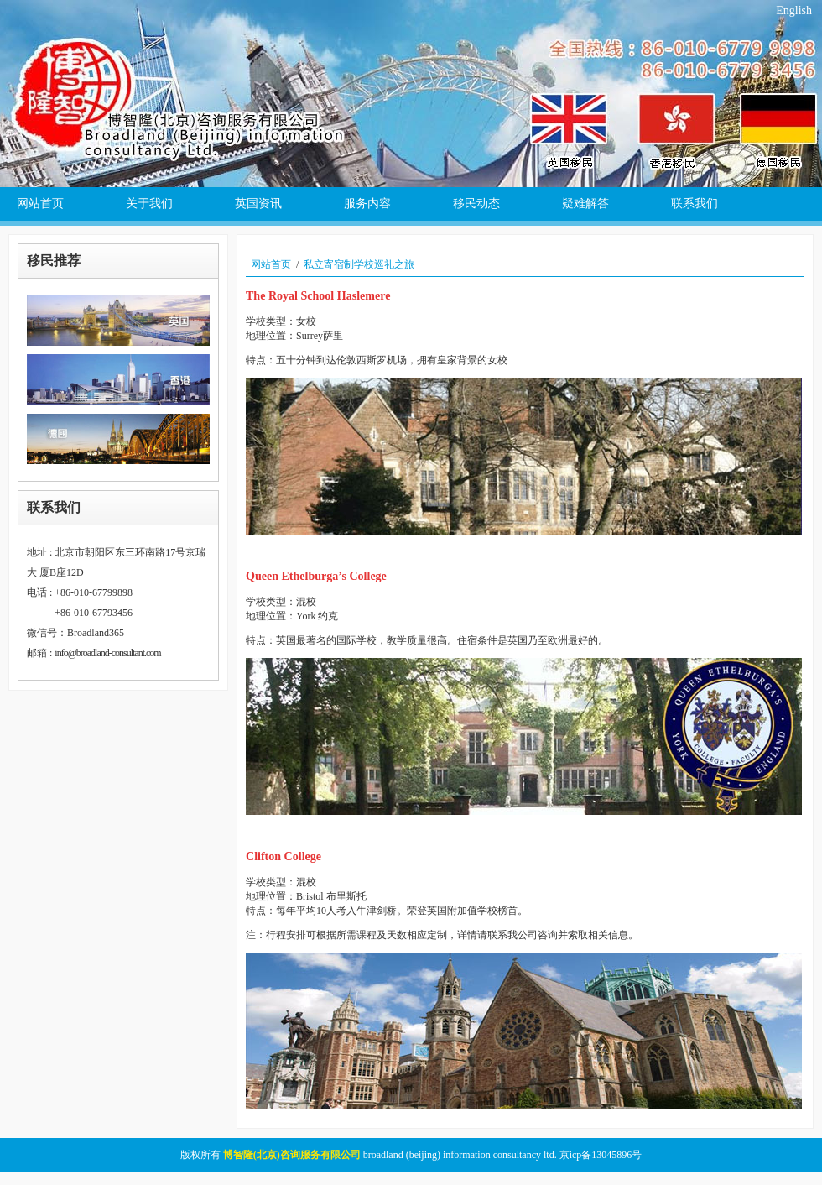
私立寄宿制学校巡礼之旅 (359, 264)
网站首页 (271, 264)
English (794, 10)
